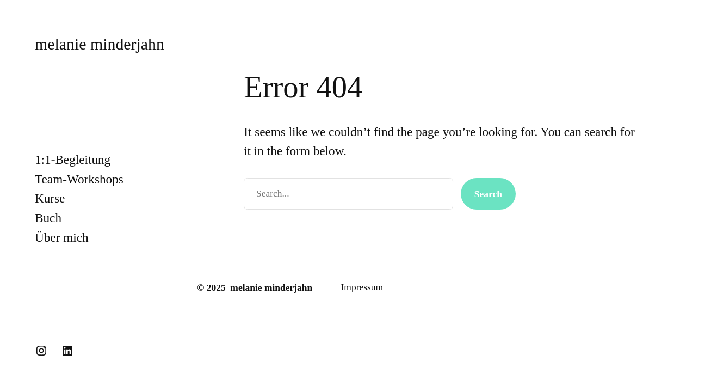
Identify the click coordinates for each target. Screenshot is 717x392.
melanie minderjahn (99, 44)
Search (488, 193)
